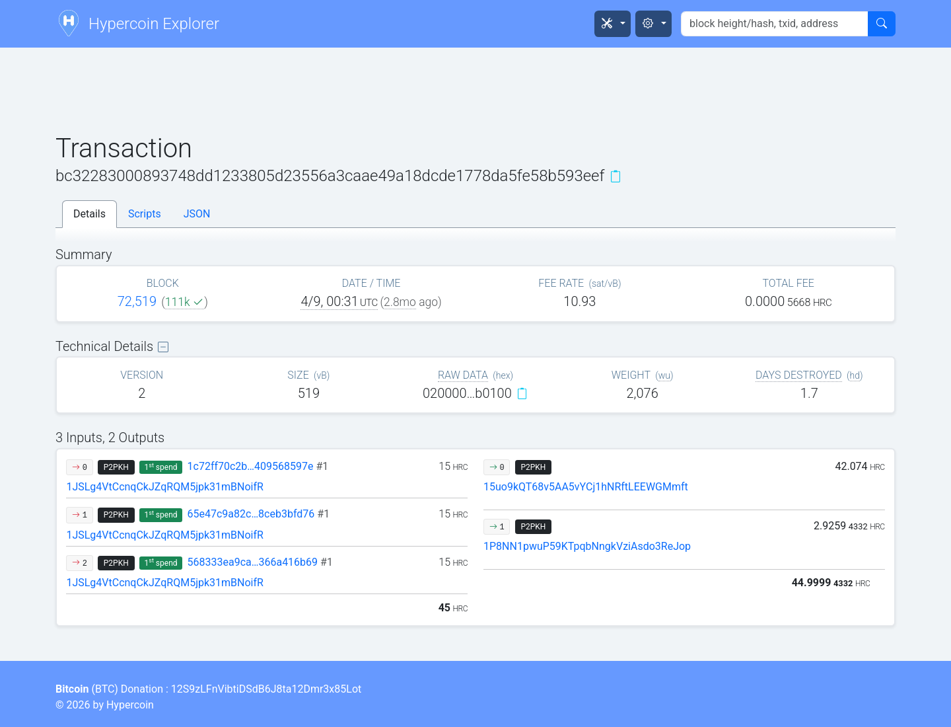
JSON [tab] (197, 214)
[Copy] (615, 177)
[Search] (882, 23)
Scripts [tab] (144, 214)
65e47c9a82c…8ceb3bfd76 (259, 514)
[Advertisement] (475, 92)
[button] (612, 24)
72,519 (137, 301)
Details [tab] (89, 214)
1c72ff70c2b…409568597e (258, 466)
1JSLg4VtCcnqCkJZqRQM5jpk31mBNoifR (165, 486)
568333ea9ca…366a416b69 (260, 562)
